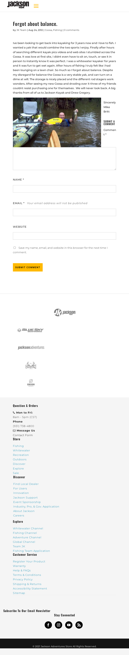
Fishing (57, 30)
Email (18, 203)
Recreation (21, 455)
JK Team (21, 30)
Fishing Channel (25, 533)
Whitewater (21, 450)
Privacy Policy (23, 579)
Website (20, 226)
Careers (18, 515)
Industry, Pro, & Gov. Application (36, 506)
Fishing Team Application (31, 550)
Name (18, 179)
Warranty (19, 566)
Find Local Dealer (26, 484)
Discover (19, 463)
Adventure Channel (27, 537)
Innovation (21, 493)
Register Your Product (29, 561)
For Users (20, 488)
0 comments (71, 30)
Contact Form (23, 435)
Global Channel (24, 541)
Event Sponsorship (27, 502)
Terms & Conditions (27, 575)
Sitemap (19, 593)
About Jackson (24, 511)
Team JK (19, 546)
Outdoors (20, 459)
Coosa (48, 30)
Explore (18, 468)
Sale (16, 473)
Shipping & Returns (27, 584)
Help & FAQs (22, 570)
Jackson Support (25, 497)
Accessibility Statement (30, 588)
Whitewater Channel (28, 528)
